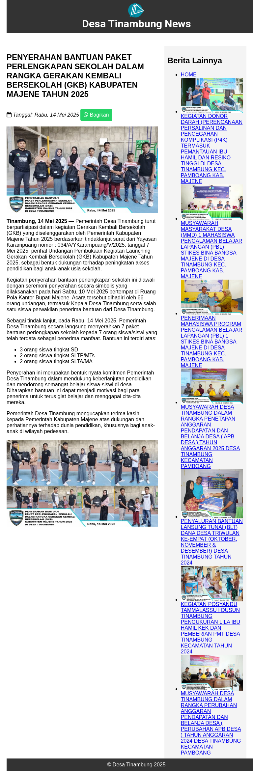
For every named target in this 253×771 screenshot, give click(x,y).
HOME (189, 74)
